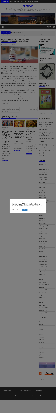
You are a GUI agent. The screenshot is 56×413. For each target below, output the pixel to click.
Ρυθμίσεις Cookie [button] (16, 209)
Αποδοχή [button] (25, 209)
